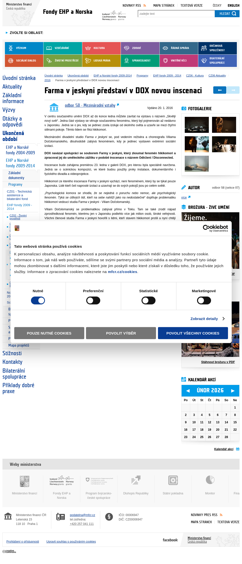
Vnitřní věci (173, 61)
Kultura (93, 48)
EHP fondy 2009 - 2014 (19, 207)
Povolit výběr (121, 333)
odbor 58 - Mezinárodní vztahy (90, 105)
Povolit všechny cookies (192, 333)
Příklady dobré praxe (18, 388)
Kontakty (12, 362)
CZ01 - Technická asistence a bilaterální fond (19, 195)
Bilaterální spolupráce (211, 61)
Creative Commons (9, 551)
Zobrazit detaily (204, 318)
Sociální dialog (20, 61)
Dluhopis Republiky (135, 485)
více (184, 197)
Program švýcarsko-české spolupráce (98, 487)
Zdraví (131, 48)
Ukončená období (13, 136)
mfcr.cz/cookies (122, 272)
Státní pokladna (172, 485)
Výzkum (15, 48)
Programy (15, 184)
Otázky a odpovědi (12, 121)
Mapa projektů (18, 345)
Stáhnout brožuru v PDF (218, 362)
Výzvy (8, 110)
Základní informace (13, 98)
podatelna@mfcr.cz (82, 515)
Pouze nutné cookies (49, 333)
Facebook (170, 539)
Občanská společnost (211, 48)
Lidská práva (96, 61)
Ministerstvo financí (24, 485)
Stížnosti (12, 353)
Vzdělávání (56, 48)
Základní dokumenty (16, 175)
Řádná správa (174, 48)
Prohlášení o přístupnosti (22, 541)
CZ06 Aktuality (217, 75)
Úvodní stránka (19, 78)
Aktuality (12, 87)
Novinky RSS (132, 5)
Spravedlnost (136, 61)
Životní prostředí (60, 61)
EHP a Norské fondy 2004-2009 (20, 150)
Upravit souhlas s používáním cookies (71, 541)
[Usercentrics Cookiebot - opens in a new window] (206, 228)
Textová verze (192, 5)
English (234, 5)
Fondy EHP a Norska (61, 487)
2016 (47, 80)
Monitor (210, 485)
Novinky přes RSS (204, 515)
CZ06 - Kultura (195, 75)
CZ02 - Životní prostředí (18, 217)
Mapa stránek (163, 5)
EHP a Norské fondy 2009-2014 (20, 163)
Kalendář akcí (223, 449)
